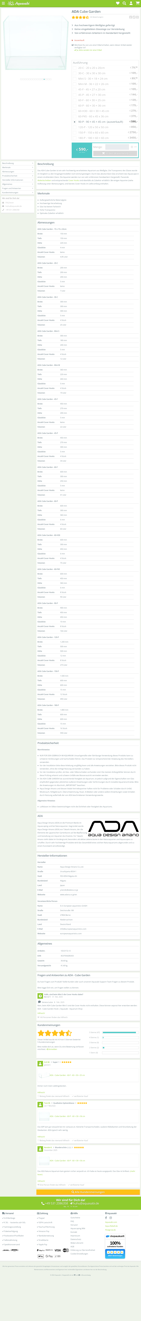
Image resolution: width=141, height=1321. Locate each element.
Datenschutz (76, 1229)
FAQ (72, 1211)
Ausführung (80, 62)
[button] (131, 3)
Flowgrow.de (110, 1220)
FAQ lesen (10, 202)
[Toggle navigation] (3, 3)
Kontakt (74, 1222)
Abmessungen (17, 171)
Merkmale (17, 167)
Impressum (75, 1226)
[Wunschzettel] (118, 3)
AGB (72, 1236)
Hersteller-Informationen (17, 180)
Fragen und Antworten (17, 188)
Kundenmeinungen (17, 192)
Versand (74, 1215)
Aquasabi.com (111, 1212)
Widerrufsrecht (77, 1233)
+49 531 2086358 (12, 210)
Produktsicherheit (17, 176)
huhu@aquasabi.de (14, 206)
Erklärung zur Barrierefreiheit (83, 1240)
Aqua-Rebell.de (111, 1216)
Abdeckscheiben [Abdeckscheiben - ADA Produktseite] (44, 180)
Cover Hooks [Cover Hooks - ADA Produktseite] (73, 180)
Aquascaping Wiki (78, 1218)
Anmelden (51, 1039)
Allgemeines (17, 184)
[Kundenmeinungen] (87, 17)
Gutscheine (75, 1208)
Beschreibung (17, 163)
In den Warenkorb (115, 153)
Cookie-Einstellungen (79, 1244)
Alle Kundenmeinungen (88, 1182)
